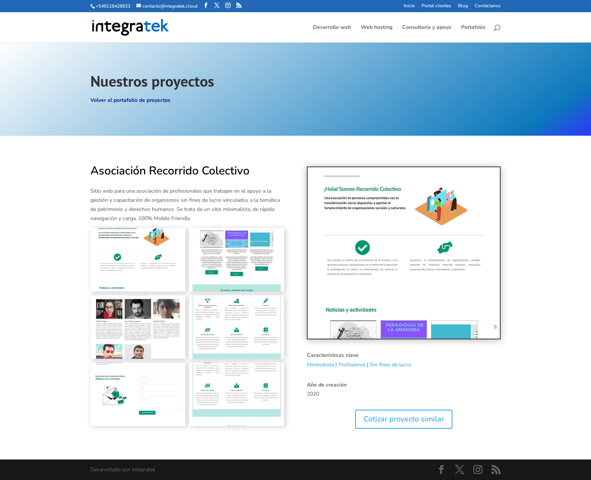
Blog (463, 6)
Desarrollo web (332, 28)
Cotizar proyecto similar (403, 419)
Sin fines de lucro (390, 364)
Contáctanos (488, 6)
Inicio (409, 6)
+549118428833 (113, 6)
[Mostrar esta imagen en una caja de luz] (137, 259)
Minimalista (320, 364)
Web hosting (376, 28)
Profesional (351, 364)
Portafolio (473, 28)
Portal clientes (436, 6)
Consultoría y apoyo (426, 28)
